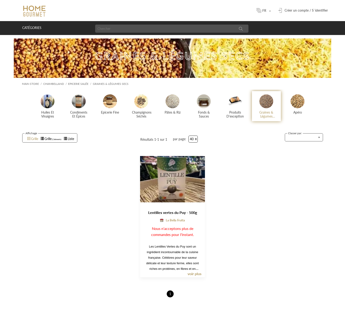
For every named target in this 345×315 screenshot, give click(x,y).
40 (192, 139)
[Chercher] (164, 29)
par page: (179, 139)
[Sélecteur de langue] (265, 10)
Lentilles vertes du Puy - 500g (172, 212)
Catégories (31, 28)
